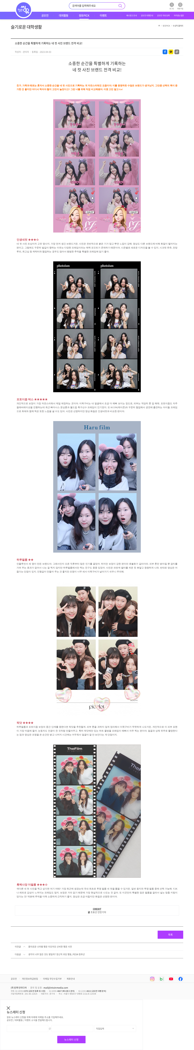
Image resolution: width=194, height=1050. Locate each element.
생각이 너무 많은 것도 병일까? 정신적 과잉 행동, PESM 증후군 (56, 954)
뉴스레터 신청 (71, 1039)
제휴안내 (71, 978)
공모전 (14, 978)
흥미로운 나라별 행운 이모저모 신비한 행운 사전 (50, 946)
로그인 (171, 6)
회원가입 (180, 6)
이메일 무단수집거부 (52, 978)
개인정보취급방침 (30, 978)
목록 (170, 934)
